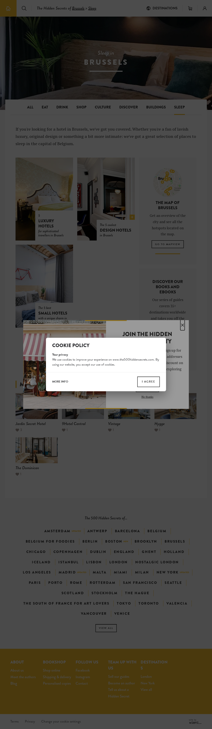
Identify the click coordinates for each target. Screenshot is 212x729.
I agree (148, 381)
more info (60, 381)
